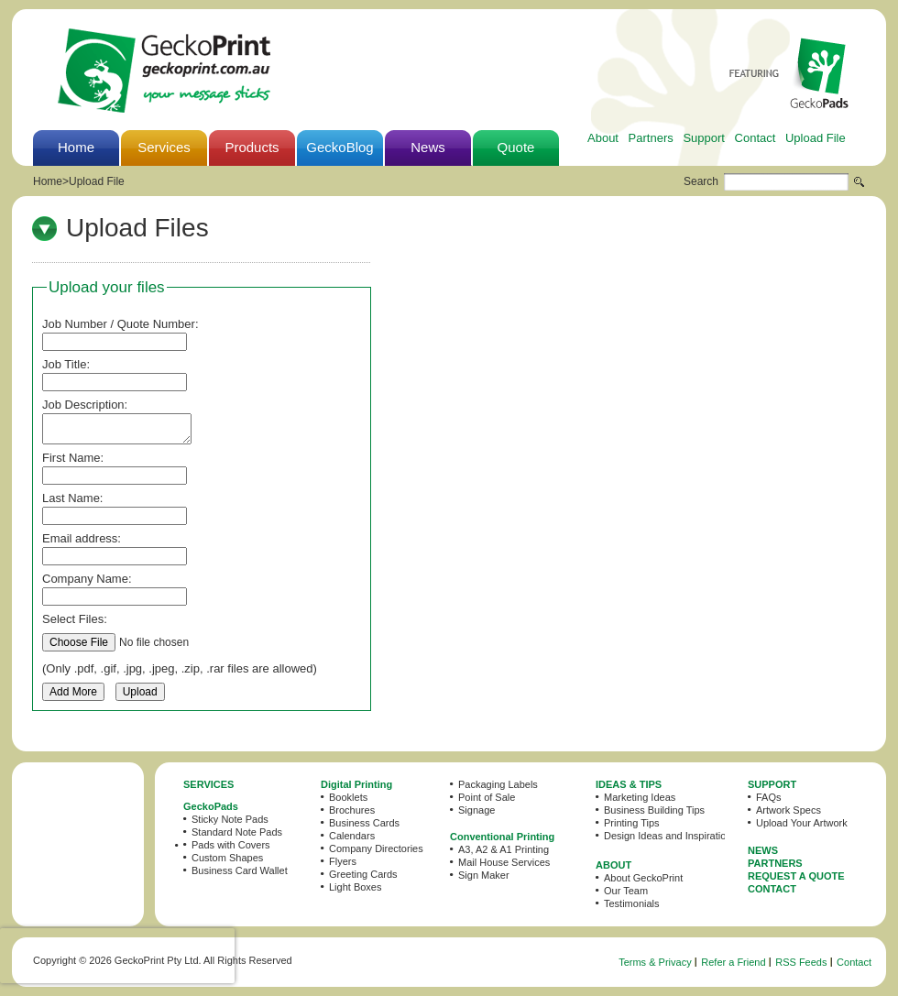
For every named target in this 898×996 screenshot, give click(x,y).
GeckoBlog (339, 147)
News (428, 147)
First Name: (73, 458)
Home (76, 147)
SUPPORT (772, 784)
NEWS (763, 850)
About (603, 138)
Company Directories (376, 848)
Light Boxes (355, 886)
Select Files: (74, 619)
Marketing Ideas (639, 797)
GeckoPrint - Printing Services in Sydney (164, 70)
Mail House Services (504, 862)
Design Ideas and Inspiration (667, 835)
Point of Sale (486, 797)
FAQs (769, 797)
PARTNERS (775, 863)
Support (704, 138)
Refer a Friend (733, 962)
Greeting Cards (363, 874)
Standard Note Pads (237, 831)
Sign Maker (483, 875)
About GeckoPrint (643, 877)
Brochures (352, 809)
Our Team (626, 890)
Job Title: (66, 364)
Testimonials (632, 903)
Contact (755, 138)
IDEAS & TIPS (629, 784)
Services (164, 147)
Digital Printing (356, 784)
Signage (476, 809)
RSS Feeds (801, 962)
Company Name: (87, 579)
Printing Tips (632, 822)
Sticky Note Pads (230, 819)
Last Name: (72, 498)
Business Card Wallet (240, 870)
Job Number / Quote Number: (120, 324)
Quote (516, 147)
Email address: (81, 538)
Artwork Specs (788, 809)
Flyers (342, 861)
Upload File (815, 138)
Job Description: (84, 404)
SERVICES (208, 784)
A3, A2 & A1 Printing (503, 849)
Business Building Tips (654, 809)
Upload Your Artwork (802, 822)
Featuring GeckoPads (789, 73)
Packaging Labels (498, 784)
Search (701, 181)
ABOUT (613, 864)
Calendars (352, 835)
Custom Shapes (227, 857)
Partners (651, 138)
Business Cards (364, 822)
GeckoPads (210, 806)
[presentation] (117, 955)
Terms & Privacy (655, 962)
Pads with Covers (231, 844)
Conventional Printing (502, 836)
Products (251, 147)
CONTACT (772, 888)
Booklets (348, 797)
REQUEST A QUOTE (796, 875)
